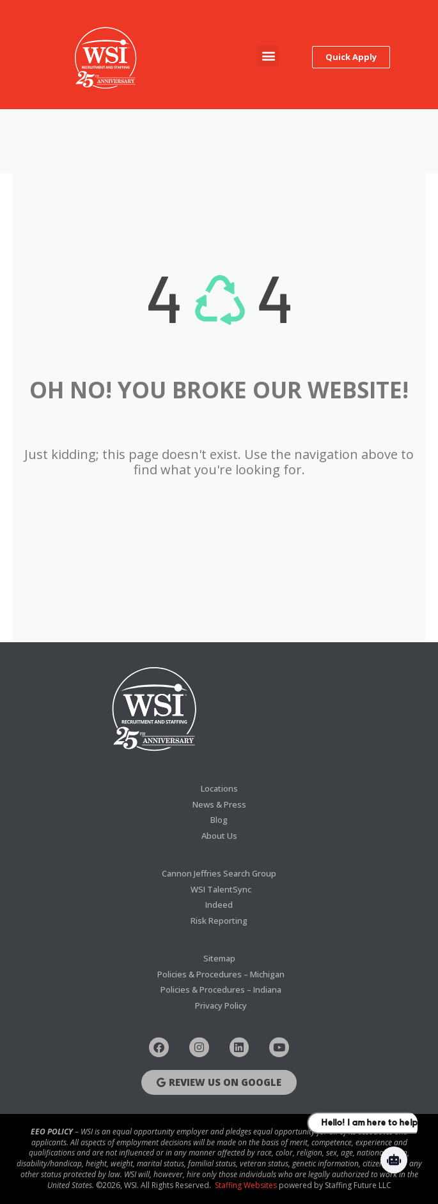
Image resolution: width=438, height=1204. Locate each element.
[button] (268, 55)
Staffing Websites (246, 1185)
